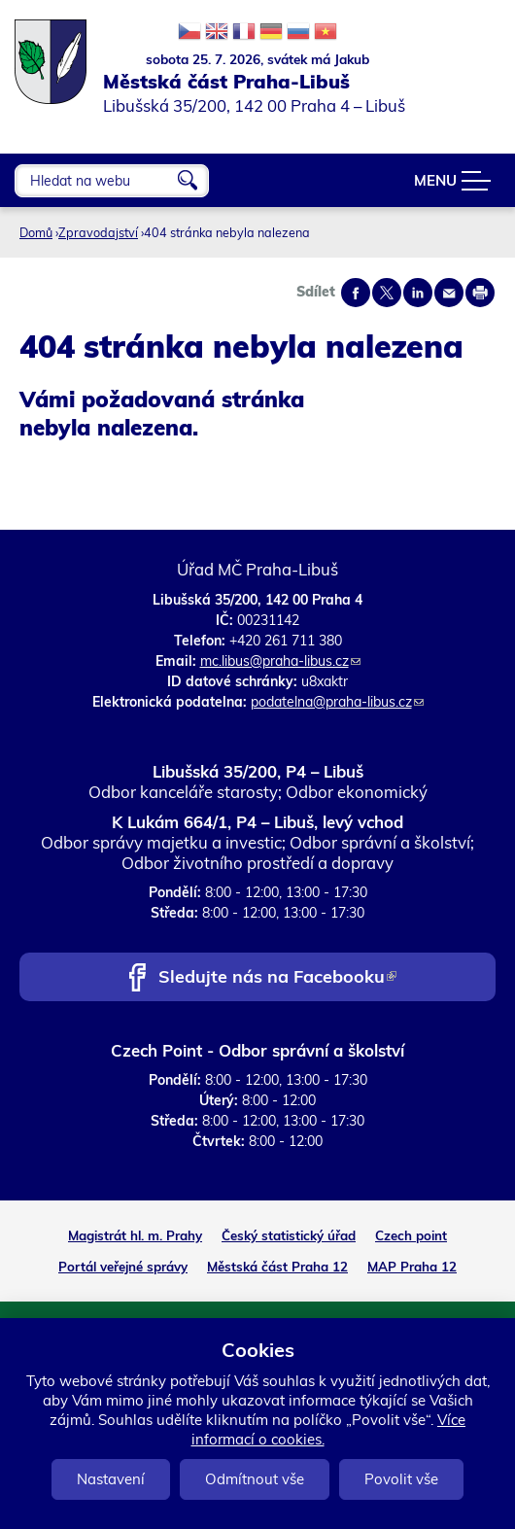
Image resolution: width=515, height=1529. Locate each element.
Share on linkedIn (417, 292)
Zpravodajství (98, 232)
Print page (480, 292)
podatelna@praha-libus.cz (337, 702)
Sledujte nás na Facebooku (277, 978)
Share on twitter (386, 292)
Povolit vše (401, 1479)
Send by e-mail (449, 292)
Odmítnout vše (254, 1479)
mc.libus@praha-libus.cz (280, 661)
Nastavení (111, 1479)
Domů (35, 232)
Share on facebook (355, 292)
